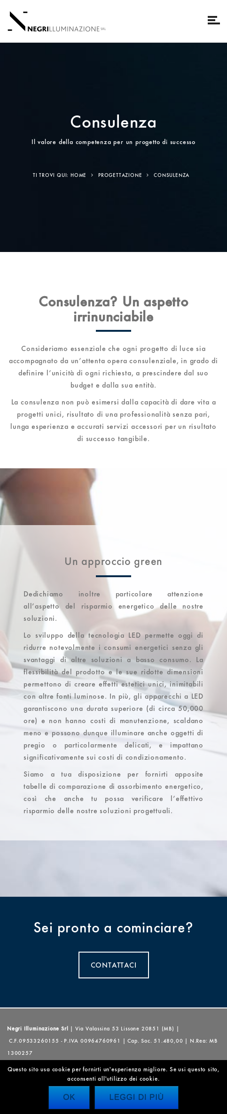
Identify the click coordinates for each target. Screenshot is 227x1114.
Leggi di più (136, 1097)
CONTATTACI (114, 965)
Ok (69, 1097)
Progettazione (120, 175)
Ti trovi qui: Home (59, 175)
